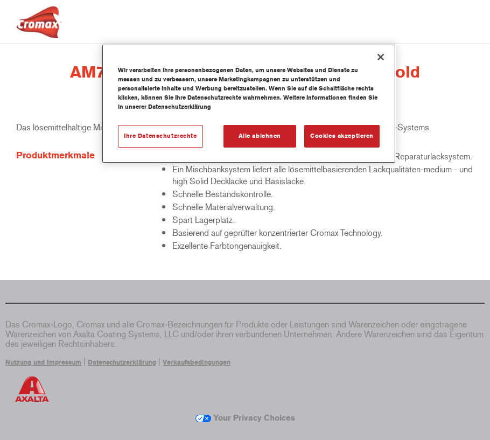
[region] (249, 103)
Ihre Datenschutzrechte (160, 135)
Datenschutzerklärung (122, 362)
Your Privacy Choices (245, 418)
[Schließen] (381, 57)
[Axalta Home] (39, 30)
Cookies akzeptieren (342, 135)
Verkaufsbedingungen (196, 362)
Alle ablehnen (260, 135)
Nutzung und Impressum (43, 362)
